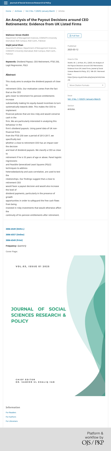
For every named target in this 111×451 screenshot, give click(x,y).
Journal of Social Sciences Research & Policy (30, 2)
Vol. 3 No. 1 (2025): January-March (40, 11)
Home (8, 11)
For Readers (11, 412)
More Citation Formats (79, 85)
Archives (18, 11)
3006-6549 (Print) (14, 240)
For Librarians (12, 421)
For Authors (11, 416)
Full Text (75, 35)
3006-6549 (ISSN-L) (15, 229)
